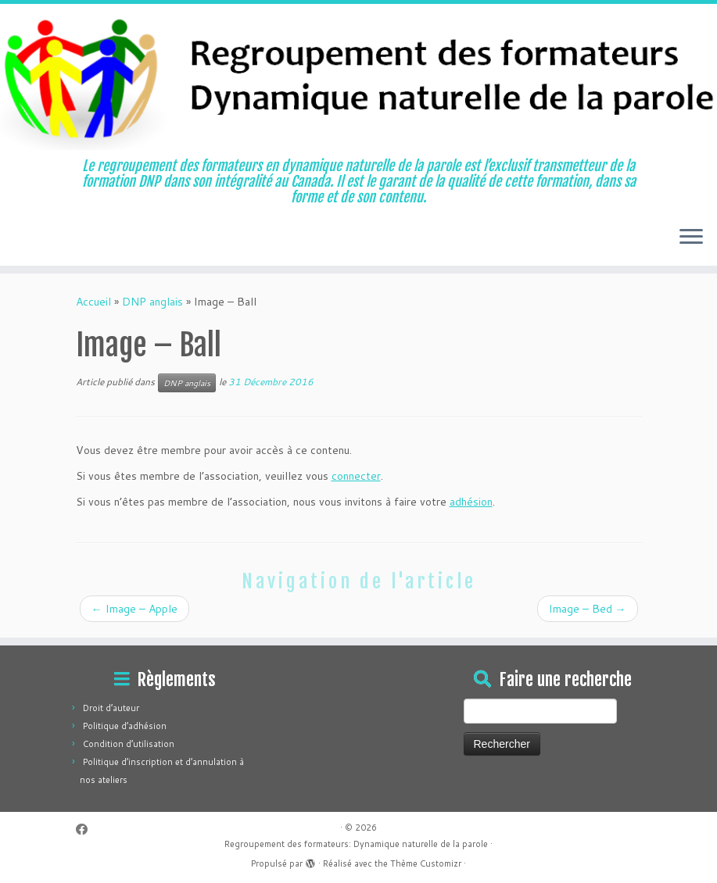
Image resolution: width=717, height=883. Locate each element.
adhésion (471, 501)
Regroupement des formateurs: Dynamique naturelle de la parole (356, 844)
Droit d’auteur (111, 708)
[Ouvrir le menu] (691, 237)
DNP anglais (152, 301)
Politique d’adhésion (125, 726)
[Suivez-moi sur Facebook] (87, 829)
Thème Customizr (425, 863)
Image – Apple (134, 609)
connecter (356, 476)
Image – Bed (587, 609)
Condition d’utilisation (128, 744)
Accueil (93, 301)
